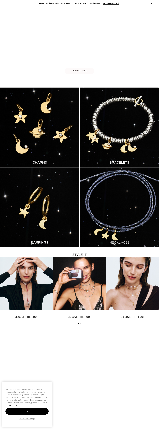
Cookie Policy (11, 405)
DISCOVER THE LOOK (26, 317)
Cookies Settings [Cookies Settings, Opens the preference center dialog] (27, 419)
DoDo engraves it (111, 3)
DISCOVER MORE (80, 71)
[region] (27, 404)
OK (27, 411)
